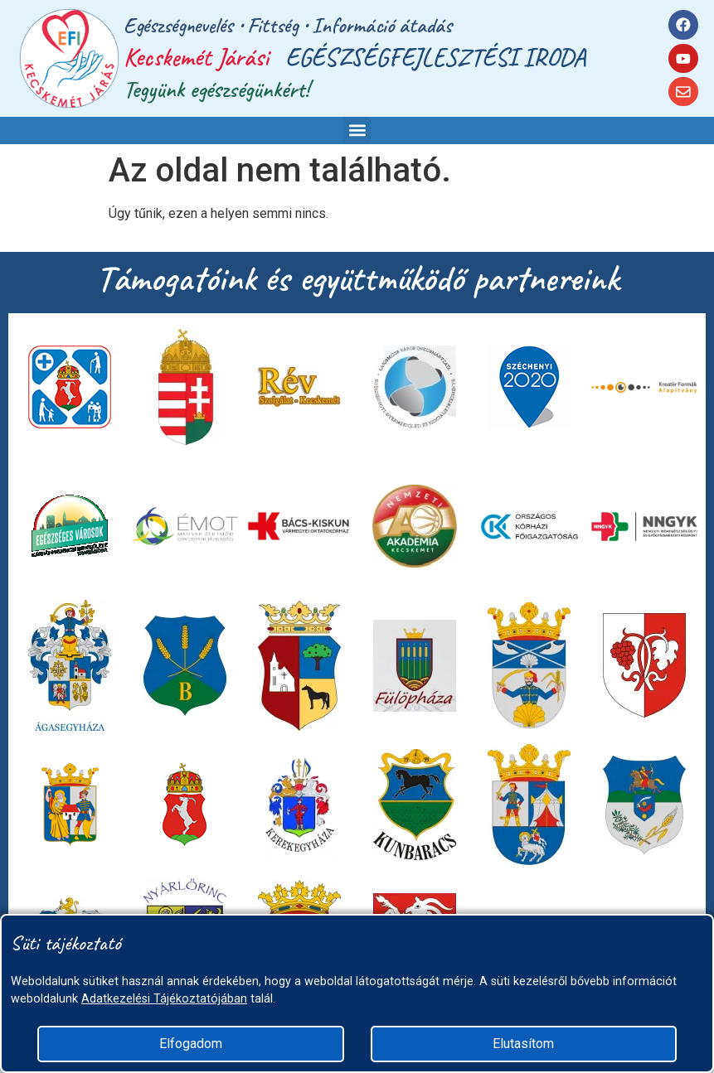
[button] (357, 130)
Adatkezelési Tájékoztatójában (164, 999)
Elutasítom (523, 1043)
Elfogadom (190, 1043)
